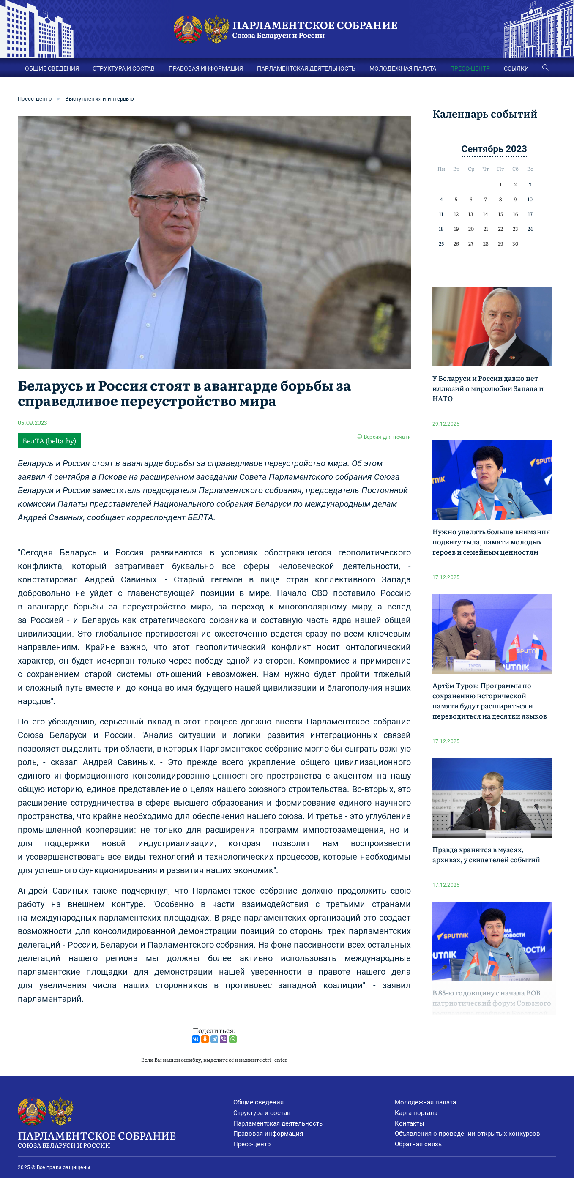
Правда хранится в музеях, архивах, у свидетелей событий (486, 854)
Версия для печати (387, 437)
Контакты (409, 1123)
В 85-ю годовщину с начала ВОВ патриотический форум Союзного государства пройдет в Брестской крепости (491, 1007)
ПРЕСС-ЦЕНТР (470, 68)
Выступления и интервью (99, 99)
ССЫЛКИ (516, 68)
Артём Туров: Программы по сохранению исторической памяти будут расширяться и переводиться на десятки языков (489, 700)
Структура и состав (262, 1113)
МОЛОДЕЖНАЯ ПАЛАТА (402, 68)
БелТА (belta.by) (49, 440)
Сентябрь (482, 149)
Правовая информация (268, 1133)
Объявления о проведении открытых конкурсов (467, 1133)
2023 (516, 149)
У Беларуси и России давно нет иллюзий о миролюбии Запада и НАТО (488, 388)
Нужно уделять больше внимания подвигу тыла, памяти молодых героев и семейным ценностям (491, 541)
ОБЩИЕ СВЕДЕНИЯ (52, 68)
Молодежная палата (425, 1102)
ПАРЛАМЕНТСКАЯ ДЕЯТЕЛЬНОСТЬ (306, 68)
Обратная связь (418, 1144)
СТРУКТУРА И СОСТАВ (124, 68)
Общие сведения (258, 1102)
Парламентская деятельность (278, 1123)
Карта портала (416, 1113)
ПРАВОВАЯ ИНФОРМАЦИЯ (206, 68)
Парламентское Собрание (125, 1139)
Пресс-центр (35, 99)
